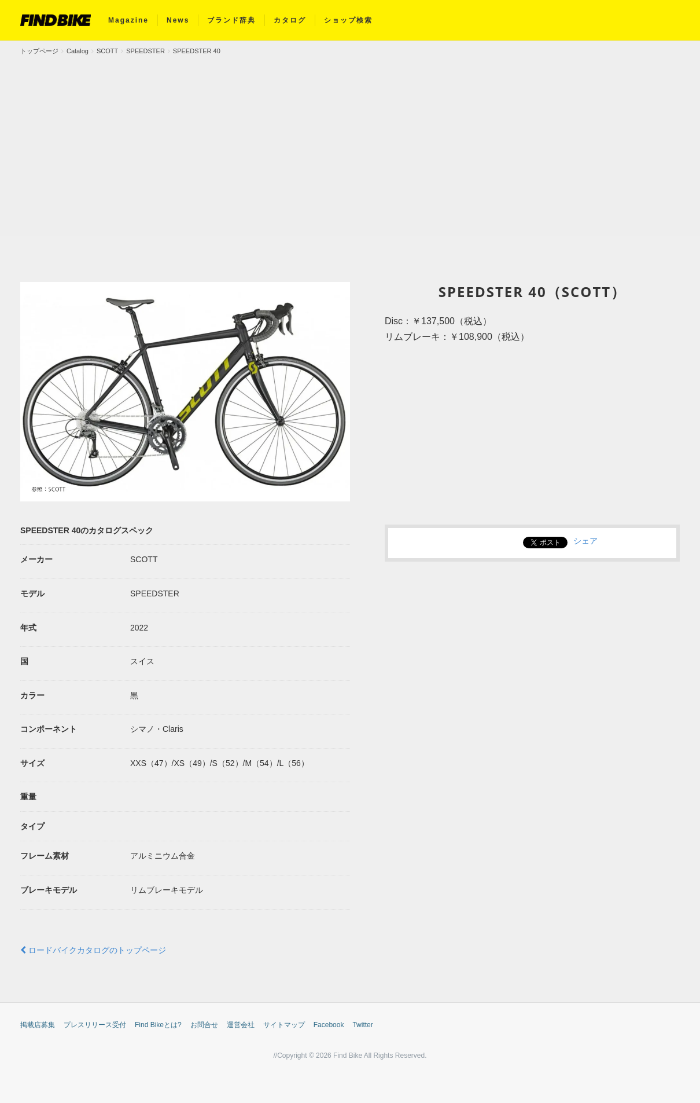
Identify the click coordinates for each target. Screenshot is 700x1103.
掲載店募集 (37, 1025)
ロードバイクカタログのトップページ (93, 950)
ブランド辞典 (231, 20)
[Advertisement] (350, 143)
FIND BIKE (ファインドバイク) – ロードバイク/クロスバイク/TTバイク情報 (55, 20)
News (178, 20)
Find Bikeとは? (158, 1025)
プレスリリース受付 (95, 1025)
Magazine (128, 20)
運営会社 (241, 1025)
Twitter (362, 1025)
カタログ (290, 20)
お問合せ (204, 1025)
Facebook (329, 1025)
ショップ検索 (348, 20)
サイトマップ (284, 1025)
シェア (585, 540)
